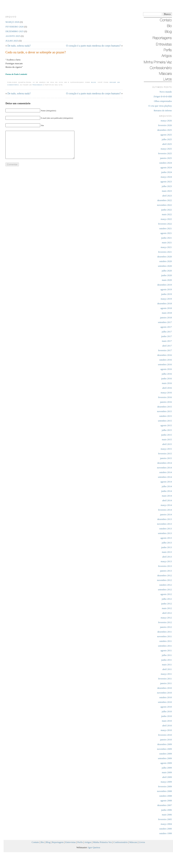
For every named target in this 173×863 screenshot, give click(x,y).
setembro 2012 (165, 589)
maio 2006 (167, 814)
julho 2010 (167, 711)
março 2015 (166, 448)
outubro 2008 (165, 795)
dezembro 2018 (164, 303)
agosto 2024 (166, 167)
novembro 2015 (164, 411)
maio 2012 (167, 608)
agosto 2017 (166, 327)
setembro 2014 (165, 477)
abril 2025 (167, 144)
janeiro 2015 (166, 458)
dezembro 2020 (164, 256)
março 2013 (166, 561)
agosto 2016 (166, 369)
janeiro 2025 (166, 158)
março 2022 (166, 219)
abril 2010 (167, 725)
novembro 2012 (164, 580)
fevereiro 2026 (165, 125)
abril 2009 (167, 777)
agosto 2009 (166, 763)
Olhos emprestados (163, 101)
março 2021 (166, 247)
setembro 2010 (165, 702)
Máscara (133, 842)
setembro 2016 (165, 364)
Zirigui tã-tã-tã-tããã (163, 96)
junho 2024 (166, 172)
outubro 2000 (165, 828)
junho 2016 (166, 378)
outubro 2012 (165, 584)
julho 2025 (167, 139)
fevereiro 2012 (165, 622)
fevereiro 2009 (165, 786)
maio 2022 (167, 214)
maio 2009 (167, 772)
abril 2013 (167, 556)
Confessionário (121, 842)
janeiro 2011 (166, 683)
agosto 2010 (166, 706)
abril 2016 (167, 388)
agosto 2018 (166, 308)
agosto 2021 (166, 233)
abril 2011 (167, 669)
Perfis (80, 842)
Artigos (87, 842)
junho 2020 (166, 275)
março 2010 (166, 730)
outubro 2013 (165, 528)
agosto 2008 (166, 800)
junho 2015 (166, 434)
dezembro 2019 (164, 284)
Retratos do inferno (163, 110)
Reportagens (58, 842)
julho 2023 (167, 186)
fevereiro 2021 (165, 252)
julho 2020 (167, 270)
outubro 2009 (165, 753)
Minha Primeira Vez (102, 842)
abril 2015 (167, 444)
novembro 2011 (164, 636)
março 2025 (166, 148)
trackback (37, 85)
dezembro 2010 (164, 688)
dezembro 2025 (164, 130)
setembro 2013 (165, 533)
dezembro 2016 (164, 355)
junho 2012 (166, 603)
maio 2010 (167, 720)
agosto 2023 (166, 181)
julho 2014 (167, 486)
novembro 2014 (164, 467)
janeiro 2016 (166, 402)
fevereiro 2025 (165, 153)
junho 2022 (166, 209)
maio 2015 (167, 439)
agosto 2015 (166, 425)
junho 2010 (166, 716)
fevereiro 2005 (165, 819)
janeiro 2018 (166, 317)
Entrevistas (70, 842)
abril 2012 (167, 613)
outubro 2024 (165, 162)
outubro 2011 (165, 641)
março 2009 (166, 781)
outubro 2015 (165, 416)
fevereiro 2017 (165, 350)
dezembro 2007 (164, 805)
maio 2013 (167, 552)
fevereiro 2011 (165, 678)
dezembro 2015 (164, 406)
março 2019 (166, 298)
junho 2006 (166, 810)
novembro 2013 (164, 523)
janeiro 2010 (166, 739)
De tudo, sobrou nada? (19, 45)
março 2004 (166, 824)
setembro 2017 (165, 322)
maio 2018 (167, 312)
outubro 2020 (165, 261)
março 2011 (166, 674)
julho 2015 (167, 430)
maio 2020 (167, 280)
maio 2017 (167, 341)
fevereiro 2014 (165, 509)
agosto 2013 (166, 538)
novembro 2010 (164, 692)
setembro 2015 (165, 420)
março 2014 (166, 505)
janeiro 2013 (166, 570)
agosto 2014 (166, 481)
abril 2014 (167, 500)
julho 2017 (167, 331)
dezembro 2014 (164, 463)
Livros (142, 842)
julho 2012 (167, 599)
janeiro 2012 (166, 627)
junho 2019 (166, 294)
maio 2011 (167, 664)
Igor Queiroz (94, 847)
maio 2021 (167, 242)
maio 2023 (167, 191)
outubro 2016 (165, 359)
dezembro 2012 (164, 575)
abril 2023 (167, 195)
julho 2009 (167, 767)
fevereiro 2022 (165, 223)
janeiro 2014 (166, 514)
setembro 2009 (165, 758)
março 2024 (166, 176)
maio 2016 (167, 383)
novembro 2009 (164, 749)
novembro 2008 (164, 791)
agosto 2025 (166, 134)
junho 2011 (166, 659)
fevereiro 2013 (165, 566)
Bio (42, 842)
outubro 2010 (165, 697)
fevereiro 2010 (165, 735)
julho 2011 (167, 655)
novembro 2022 (164, 205)
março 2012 (166, 617)
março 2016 (166, 392)
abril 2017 (167, 345)
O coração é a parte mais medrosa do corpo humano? (93, 45)
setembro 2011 (165, 645)
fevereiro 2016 (165, 397)
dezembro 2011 (164, 631)
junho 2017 (166, 336)
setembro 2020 (165, 266)
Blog (93, 82)
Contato (35, 842)
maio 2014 (167, 495)
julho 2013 (167, 542)
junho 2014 (166, 491)
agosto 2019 (166, 289)
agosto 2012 (166, 594)
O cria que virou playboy (160, 105)
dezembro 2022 (164, 200)
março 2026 (166, 120)
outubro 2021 (165, 228)
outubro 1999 (165, 833)
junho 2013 (166, 547)
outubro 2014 (165, 472)
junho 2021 (166, 237)
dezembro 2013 (164, 519)
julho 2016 (167, 373)
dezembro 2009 (164, 744)
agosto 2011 (166, 650)
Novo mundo (165, 91)
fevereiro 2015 (165, 453)
